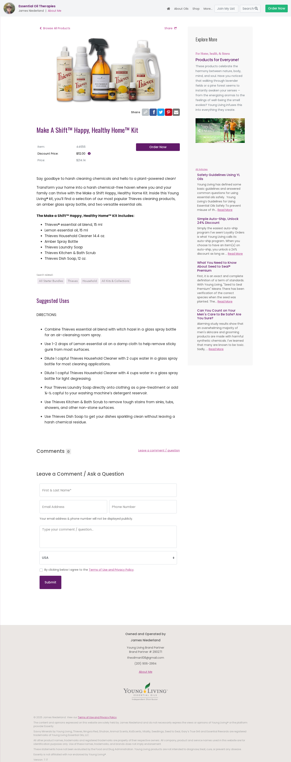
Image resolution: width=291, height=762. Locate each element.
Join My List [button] (226, 8)
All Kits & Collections (115, 281)
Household (90, 281)
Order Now (276, 8)
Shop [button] (196, 9)
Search (250, 8)
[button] (199, 130)
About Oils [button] (181, 9)
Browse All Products (55, 28)
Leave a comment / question (159, 450)
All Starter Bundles (51, 281)
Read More (225, 210)
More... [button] (208, 9)
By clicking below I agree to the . (89, 570)
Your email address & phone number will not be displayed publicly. (86, 519)
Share (170, 28)
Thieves (73, 281)
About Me (54, 11)
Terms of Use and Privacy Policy (111, 570)
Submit (50, 582)
